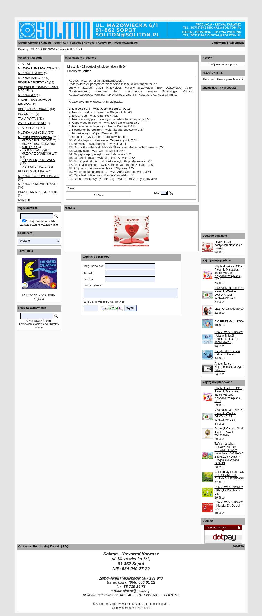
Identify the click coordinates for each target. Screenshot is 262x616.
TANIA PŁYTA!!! (28, 118)
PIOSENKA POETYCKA (33, 82)
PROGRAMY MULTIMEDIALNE (38, 192)
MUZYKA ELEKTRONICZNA (36, 68)
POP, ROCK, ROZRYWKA (38, 160)
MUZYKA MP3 (27, 95)
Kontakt (55, 546)
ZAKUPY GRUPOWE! (32, 123)
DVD (21, 200)
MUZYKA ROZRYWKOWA (47, 49)
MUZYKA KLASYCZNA (32, 132)
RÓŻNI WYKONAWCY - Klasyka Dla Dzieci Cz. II (229, 506)
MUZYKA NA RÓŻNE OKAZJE (37, 184)
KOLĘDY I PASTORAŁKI (33, 109)
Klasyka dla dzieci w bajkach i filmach (227, 353)
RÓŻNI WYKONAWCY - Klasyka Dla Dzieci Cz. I (229, 490)
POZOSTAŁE (26, 114)
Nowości (89, 42)
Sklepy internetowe (124, 607)
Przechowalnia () (126, 42)
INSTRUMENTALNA (34, 166)
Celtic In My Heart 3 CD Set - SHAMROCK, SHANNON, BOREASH (229, 475)
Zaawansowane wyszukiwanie (39, 224)
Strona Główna (28, 42)
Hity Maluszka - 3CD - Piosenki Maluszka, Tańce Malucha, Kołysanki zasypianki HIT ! (228, 273)
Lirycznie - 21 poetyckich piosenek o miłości (228, 245)
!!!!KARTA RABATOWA (32, 99)
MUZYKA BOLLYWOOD (37, 140)
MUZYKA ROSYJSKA (35, 143)
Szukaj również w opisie (40, 221)
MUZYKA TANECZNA (31, 78)
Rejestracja (236, 42)
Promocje (75, 42)
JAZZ (21, 63)
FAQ (66, 546)
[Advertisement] (56, 7)
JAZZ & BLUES (28, 128)
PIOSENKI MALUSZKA (229, 321)
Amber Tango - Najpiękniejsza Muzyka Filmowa (229, 367)
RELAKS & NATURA (31, 171)
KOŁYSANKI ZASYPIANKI (38, 295)
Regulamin (40, 546)
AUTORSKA (74, 49)
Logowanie (219, 42)
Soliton (86, 71)
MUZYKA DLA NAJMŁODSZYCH (39, 176)
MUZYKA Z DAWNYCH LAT (39, 153)
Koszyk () (105, 42)
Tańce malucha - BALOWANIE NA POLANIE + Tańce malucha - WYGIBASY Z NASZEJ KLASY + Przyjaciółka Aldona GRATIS (229, 453)
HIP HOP (24, 104)
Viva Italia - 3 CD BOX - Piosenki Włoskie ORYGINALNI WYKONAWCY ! (229, 293)
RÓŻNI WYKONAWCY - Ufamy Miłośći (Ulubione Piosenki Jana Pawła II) (229, 337)
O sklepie (24, 546)
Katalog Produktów (53, 42)
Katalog (23, 49)
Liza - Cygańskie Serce (229, 308)
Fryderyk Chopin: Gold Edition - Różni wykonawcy (229, 432)
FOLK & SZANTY (33, 150)
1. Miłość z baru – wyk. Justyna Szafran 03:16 (100, 108)
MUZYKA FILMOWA (31, 73)
